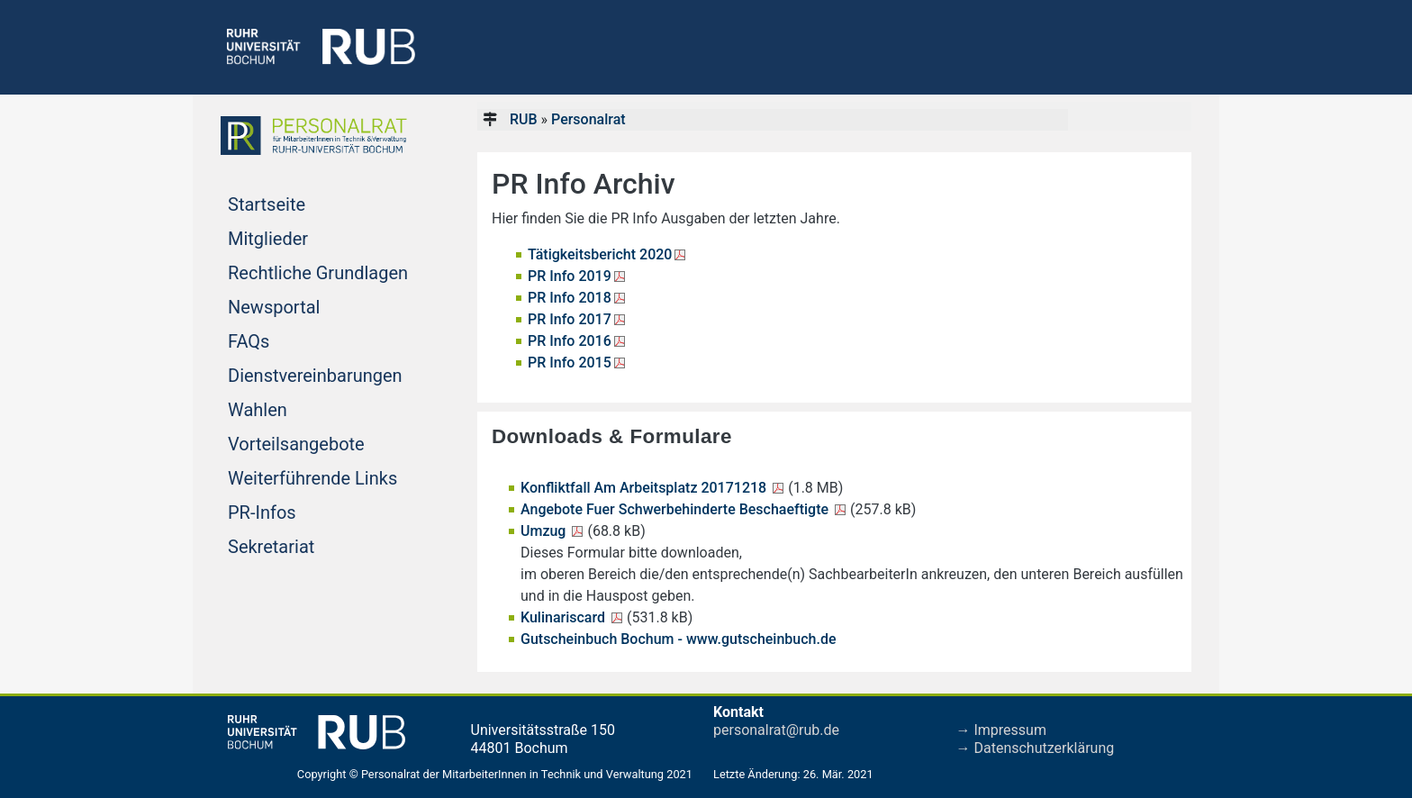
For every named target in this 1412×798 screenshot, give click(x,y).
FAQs (283, 339)
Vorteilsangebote (324, 442)
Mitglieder (302, 236)
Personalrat (588, 119)
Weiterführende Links (324, 476)
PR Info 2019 (569, 276)
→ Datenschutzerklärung (1035, 748)
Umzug (544, 531)
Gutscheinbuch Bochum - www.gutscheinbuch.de (678, 639)
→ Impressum (1001, 730)
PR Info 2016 (569, 340)
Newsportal (308, 305)
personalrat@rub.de (776, 730)
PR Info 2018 (569, 297)
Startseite (301, 202)
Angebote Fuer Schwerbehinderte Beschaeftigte (676, 509)
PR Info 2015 (569, 362)
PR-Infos (296, 510)
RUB (524, 119)
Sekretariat (305, 545)
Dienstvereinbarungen (324, 373)
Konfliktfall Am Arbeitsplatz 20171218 (645, 487)
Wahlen (292, 408)
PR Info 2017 (569, 319)
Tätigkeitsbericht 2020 (600, 254)
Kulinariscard (564, 617)
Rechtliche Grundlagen (324, 271)
